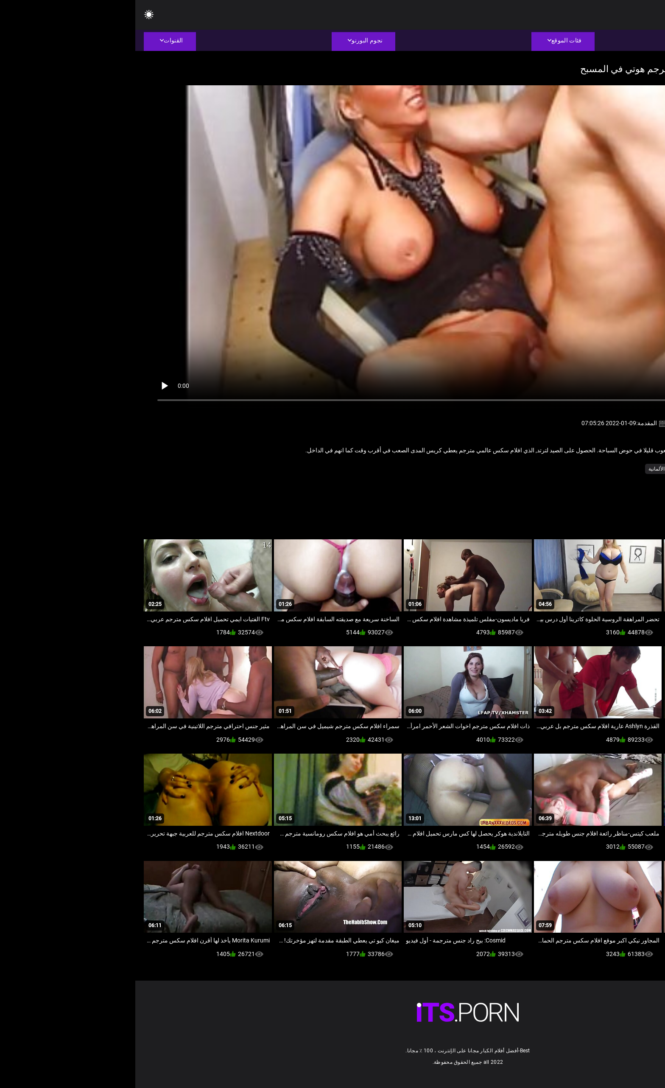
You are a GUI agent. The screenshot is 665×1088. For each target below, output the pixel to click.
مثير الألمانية (526, 469)
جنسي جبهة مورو (598, 469)
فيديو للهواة (560, 469)
